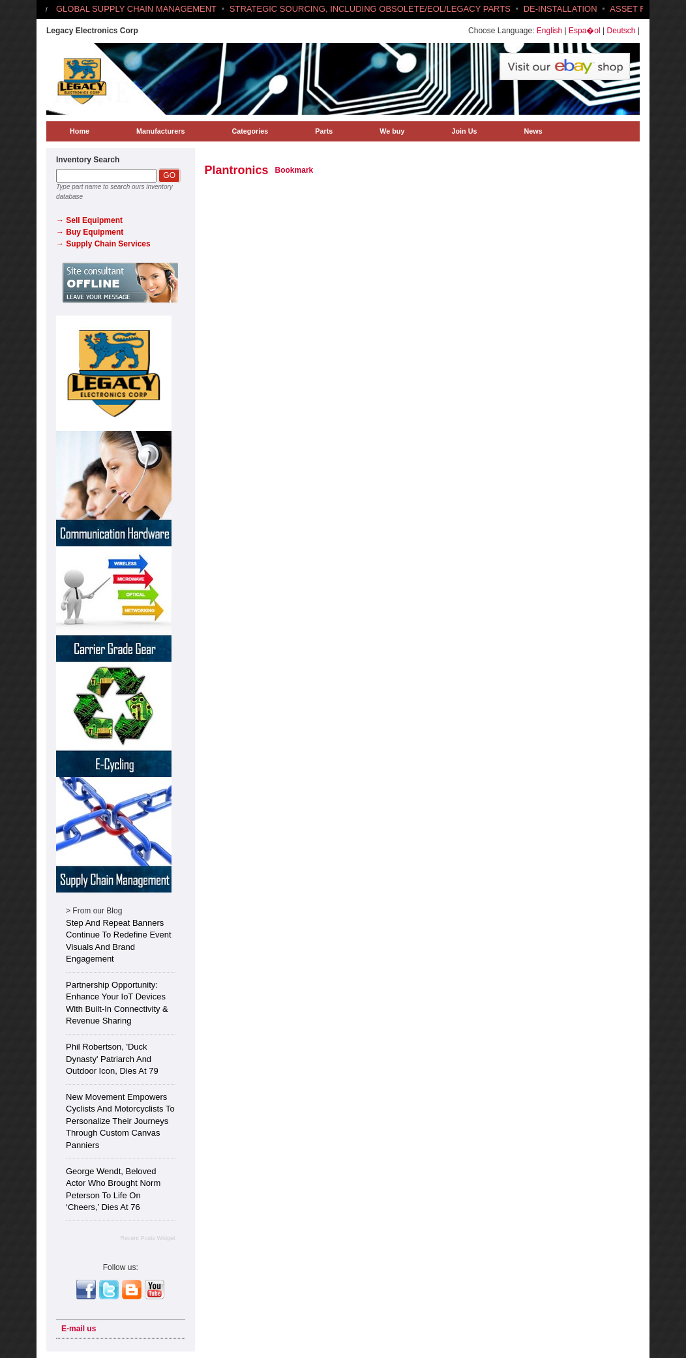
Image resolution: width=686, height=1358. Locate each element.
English (549, 30)
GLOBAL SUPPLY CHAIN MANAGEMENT (136, 9)
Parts (324, 131)
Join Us (464, 131)
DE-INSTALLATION (560, 9)
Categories (249, 131)
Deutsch (621, 30)
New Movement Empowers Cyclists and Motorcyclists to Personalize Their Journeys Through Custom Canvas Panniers (120, 1121)
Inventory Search (87, 159)
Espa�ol (585, 30)
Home (79, 131)
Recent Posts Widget (147, 1238)
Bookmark (294, 170)
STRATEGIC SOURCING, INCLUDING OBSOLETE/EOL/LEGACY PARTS (370, 9)
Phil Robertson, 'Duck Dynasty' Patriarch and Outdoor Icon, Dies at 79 (112, 1059)
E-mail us (78, 1328)
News (533, 131)
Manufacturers (160, 131)
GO (169, 175)
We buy (392, 131)
